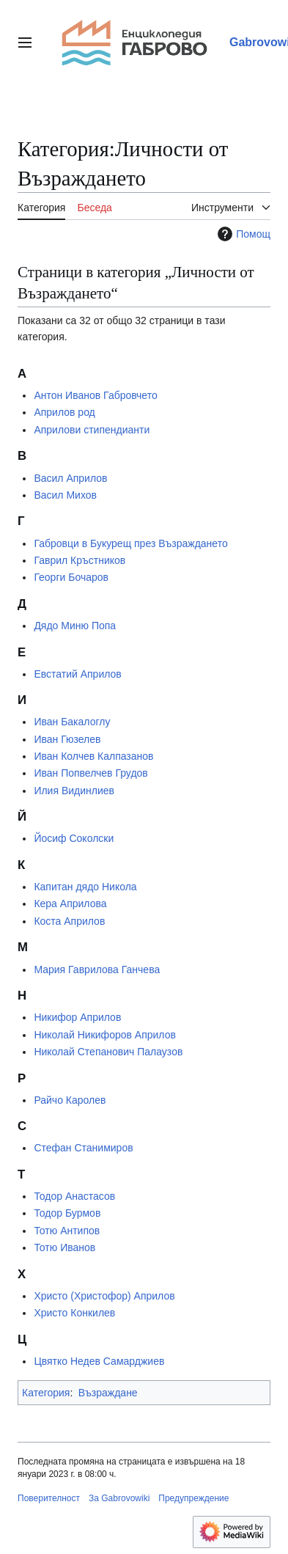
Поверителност (49, 1498)
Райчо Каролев (70, 1100)
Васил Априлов (70, 478)
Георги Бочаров (71, 577)
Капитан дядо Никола (85, 887)
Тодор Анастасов (74, 1196)
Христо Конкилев (74, 1313)
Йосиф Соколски (74, 838)
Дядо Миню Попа (75, 625)
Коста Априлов (69, 921)
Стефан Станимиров (83, 1148)
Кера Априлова (70, 903)
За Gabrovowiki (119, 1498)
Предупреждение (193, 1498)
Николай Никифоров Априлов (105, 1035)
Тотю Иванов (64, 1247)
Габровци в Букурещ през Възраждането (130, 543)
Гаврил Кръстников (79, 560)
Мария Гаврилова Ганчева (97, 969)
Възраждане (108, 1393)
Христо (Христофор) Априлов (104, 1296)
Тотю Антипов (67, 1230)
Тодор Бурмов (67, 1213)
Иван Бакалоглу (72, 721)
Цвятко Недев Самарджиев (99, 1361)
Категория (46, 1393)
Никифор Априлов (77, 1017)
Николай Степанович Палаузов (108, 1052)
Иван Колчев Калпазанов (93, 756)
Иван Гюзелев (67, 739)
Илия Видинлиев (74, 790)
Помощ (242, 234)
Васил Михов (65, 495)
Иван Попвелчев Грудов (90, 773)
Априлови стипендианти (91, 430)
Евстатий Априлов (77, 674)
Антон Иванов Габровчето (95, 395)
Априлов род (64, 412)
